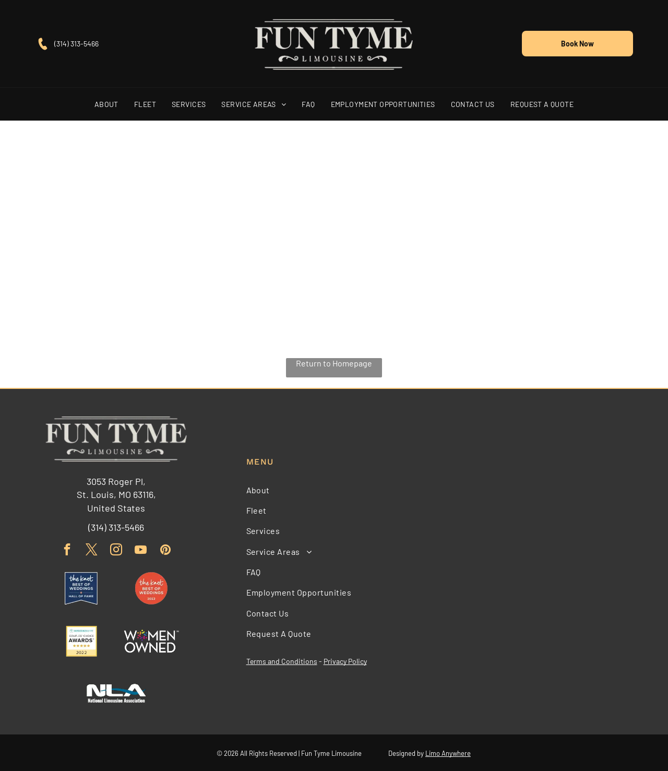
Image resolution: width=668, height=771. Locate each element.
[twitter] (91, 549)
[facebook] (67, 549)
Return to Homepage (334, 362)
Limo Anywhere (448, 752)
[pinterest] (165, 549)
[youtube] (141, 549)
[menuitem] (106, 104)
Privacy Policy (345, 660)
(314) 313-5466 (76, 43)
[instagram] (116, 549)
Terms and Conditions (281, 660)
